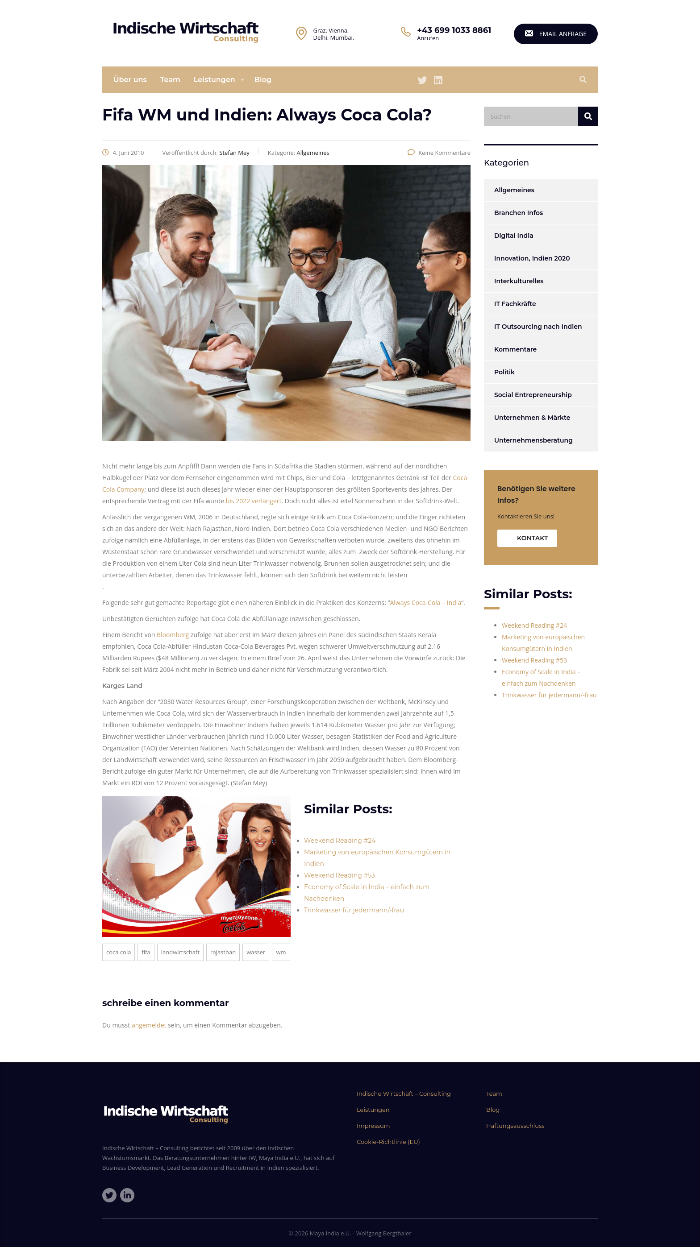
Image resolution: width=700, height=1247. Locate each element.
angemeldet (149, 1025)
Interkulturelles (519, 281)
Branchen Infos (518, 213)
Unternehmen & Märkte (532, 418)
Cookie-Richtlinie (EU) (388, 1141)
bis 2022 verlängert (254, 501)
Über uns (130, 79)
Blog (262, 79)
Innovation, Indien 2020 (532, 258)
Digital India (513, 236)
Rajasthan (223, 952)
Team (170, 79)
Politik (504, 372)
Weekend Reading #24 (339, 841)
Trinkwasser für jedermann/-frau (354, 910)
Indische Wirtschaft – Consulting (404, 1093)
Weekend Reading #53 (339, 875)
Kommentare (515, 349)
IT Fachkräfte (515, 304)
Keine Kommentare (439, 153)
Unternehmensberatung (533, 440)
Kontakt (532, 538)
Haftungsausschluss (515, 1125)
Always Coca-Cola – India (425, 602)
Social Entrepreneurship (533, 395)
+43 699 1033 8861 (454, 30)
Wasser (255, 952)
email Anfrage (556, 33)
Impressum (373, 1125)
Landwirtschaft (180, 952)
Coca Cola (118, 952)
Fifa (146, 952)
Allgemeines (514, 190)
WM (281, 952)
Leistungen (214, 79)
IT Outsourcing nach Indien (538, 327)
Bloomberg (174, 634)
